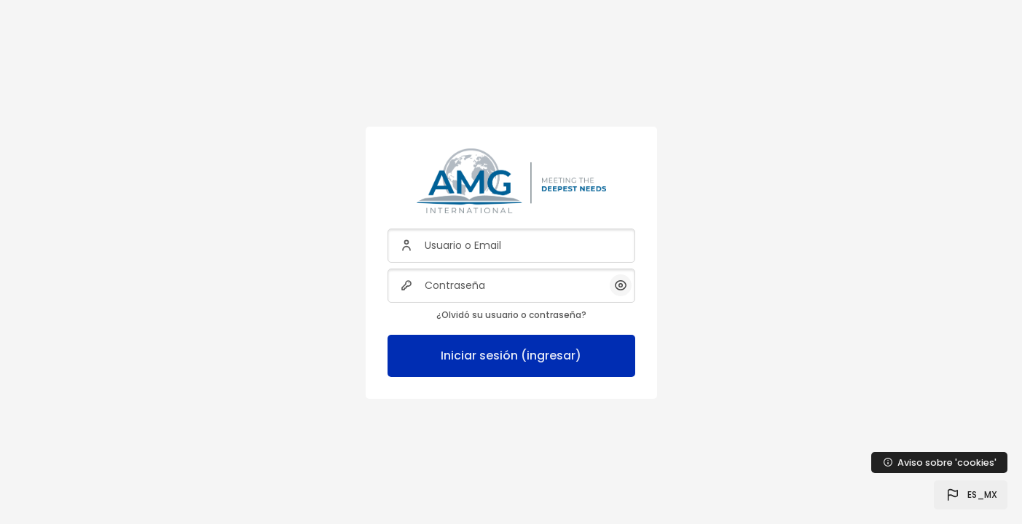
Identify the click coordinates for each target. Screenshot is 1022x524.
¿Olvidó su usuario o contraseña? (511, 315)
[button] (970, 494)
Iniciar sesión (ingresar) (511, 355)
